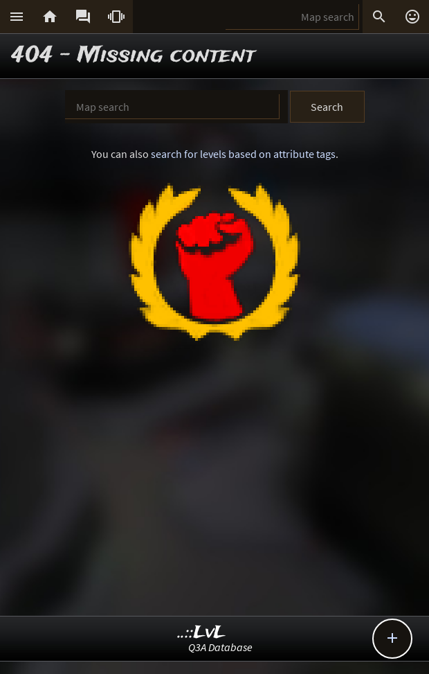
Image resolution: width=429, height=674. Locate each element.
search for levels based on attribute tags (243, 154)
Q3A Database (220, 647)
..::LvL (202, 633)
